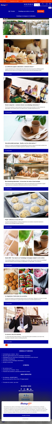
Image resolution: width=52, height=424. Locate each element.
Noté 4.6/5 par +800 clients (24, 1)
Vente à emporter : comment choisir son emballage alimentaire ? (22, 105)
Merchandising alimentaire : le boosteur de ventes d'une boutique (22, 181)
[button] (28, 4)
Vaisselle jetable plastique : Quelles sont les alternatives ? (20, 143)
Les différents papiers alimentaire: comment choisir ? (19, 66)
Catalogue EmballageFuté (9, 359)
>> (12, 36)
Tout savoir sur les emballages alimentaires (13, 360)
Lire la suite (8, 74)
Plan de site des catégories (42, 421)
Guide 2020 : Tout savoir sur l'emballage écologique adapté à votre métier (25, 258)
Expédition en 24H (8, 1)
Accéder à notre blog (8, 362)
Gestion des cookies (23, 421)
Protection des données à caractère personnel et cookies (16, 371)
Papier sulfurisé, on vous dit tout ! (14, 219)
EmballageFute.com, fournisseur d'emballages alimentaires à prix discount (20, 357)
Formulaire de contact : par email (10, 382)
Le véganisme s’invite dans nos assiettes (16, 296)
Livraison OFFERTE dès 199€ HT (42, 1)
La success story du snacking (13, 334)
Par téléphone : (10, 377)
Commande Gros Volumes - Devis (11, 370)
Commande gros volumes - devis (11, 354)
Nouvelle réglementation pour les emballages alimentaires (16, 355)
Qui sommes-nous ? (7, 368)
